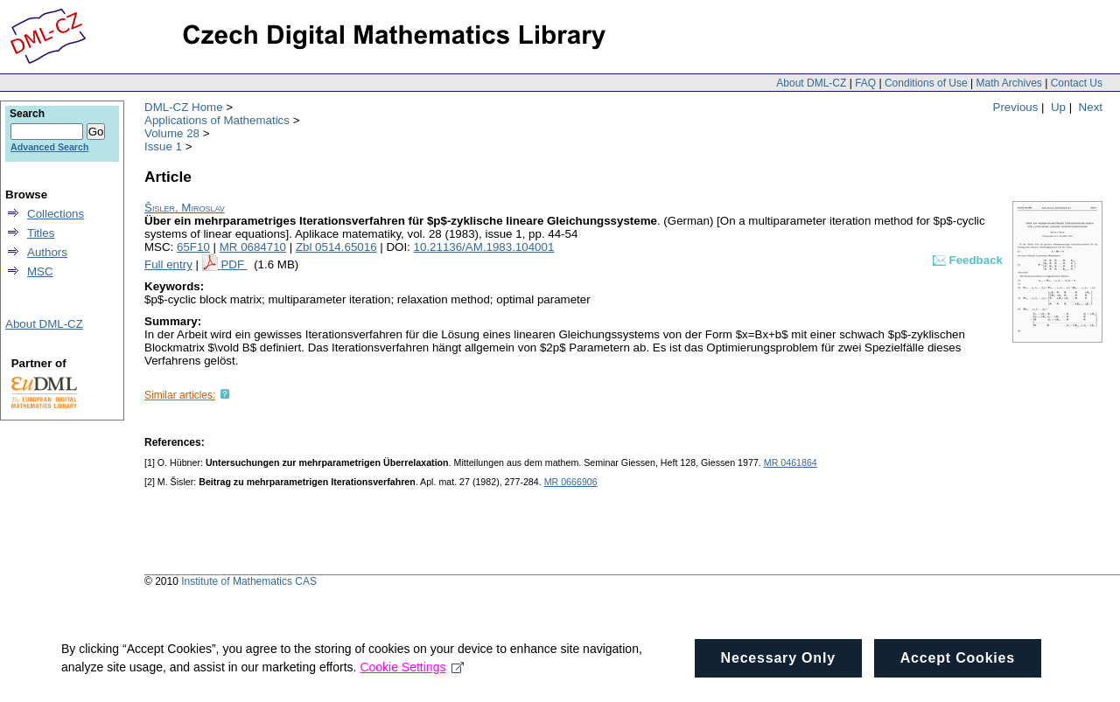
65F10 (193, 247)
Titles (40, 233)
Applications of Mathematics (217, 120)
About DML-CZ (811, 83)
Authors (47, 252)
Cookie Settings (412, 685)
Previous (1016, 107)
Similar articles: (179, 395)
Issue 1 (163, 146)
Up (1058, 107)
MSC (40, 271)
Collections (55, 213)
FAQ (865, 83)
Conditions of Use (926, 83)
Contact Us (1076, 83)
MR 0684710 (253, 247)
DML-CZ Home (183, 107)
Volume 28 (172, 133)
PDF (233, 264)
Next (1090, 107)
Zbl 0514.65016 (336, 247)
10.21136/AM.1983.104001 (484, 247)
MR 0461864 (790, 462)
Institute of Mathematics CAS (249, 581)
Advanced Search (49, 147)
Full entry (168, 264)
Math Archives (1008, 83)
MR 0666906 (571, 481)
